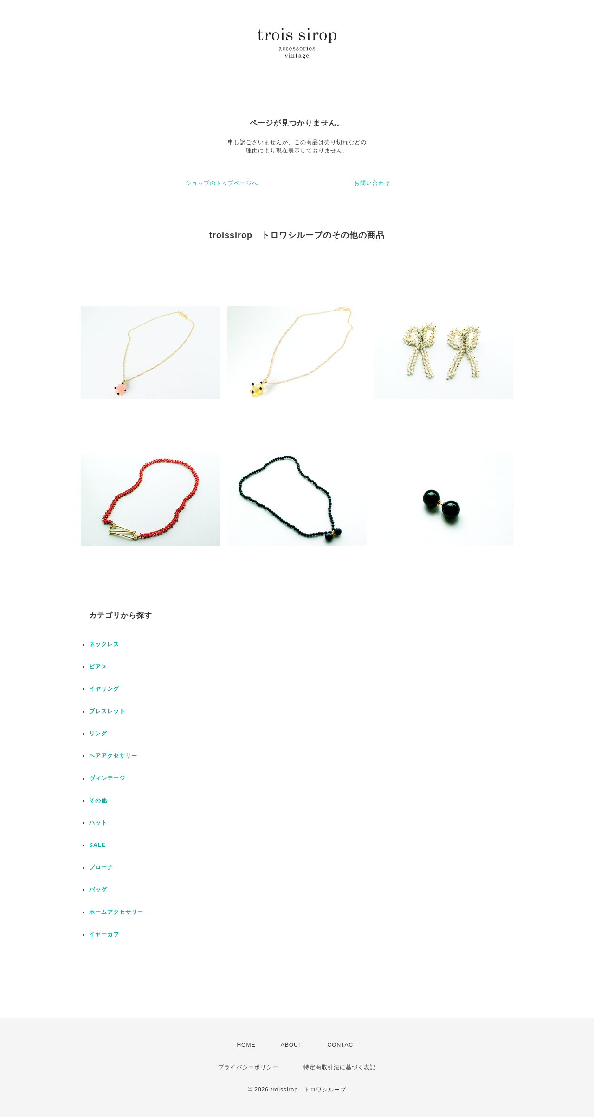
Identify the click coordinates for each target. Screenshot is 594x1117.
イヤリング (104, 689)
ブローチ (101, 867)
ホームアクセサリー (116, 912)
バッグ (98, 889)
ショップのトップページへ (222, 183)
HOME (246, 1045)
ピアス (98, 666)
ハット (98, 823)
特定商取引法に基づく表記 (339, 1067)
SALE (97, 845)
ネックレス (104, 644)
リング (98, 733)
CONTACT (342, 1045)
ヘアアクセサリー (113, 756)
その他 (98, 800)
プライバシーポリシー (248, 1067)
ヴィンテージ (107, 778)
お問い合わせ (372, 183)
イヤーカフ (104, 934)
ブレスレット (107, 711)
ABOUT (291, 1045)
